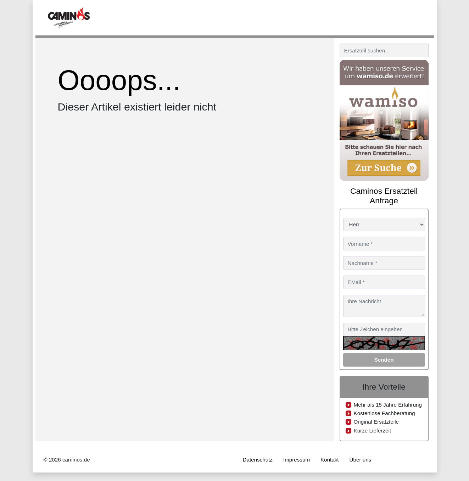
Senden (384, 360)
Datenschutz (258, 460)
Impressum (296, 460)
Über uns (361, 460)
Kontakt (329, 460)
